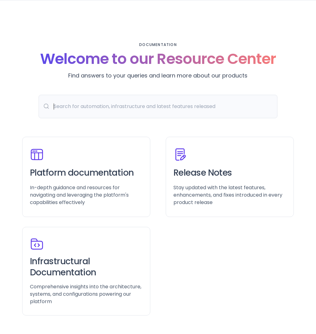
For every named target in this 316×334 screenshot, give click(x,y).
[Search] (158, 106)
